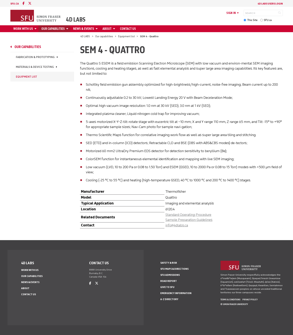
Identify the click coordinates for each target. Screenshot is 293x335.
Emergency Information (175, 293)
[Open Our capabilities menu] (67, 28)
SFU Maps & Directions (174, 269)
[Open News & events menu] (97, 28)
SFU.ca (268, 20)
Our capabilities (53, 29)
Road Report (168, 281)
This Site (252, 20)
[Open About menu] (114, 28)
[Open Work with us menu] (36, 28)
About (107, 29)
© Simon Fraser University (234, 304)
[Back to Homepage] (35, 16)
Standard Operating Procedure (188, 214)
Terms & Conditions (230, 299)
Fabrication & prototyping (35, 57)
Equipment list (126, 36)
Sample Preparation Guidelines (188, 220)
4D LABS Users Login (270, 3)
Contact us (128, 29)
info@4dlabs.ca (176, 225)
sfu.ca (14, 3)
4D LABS (75, 19)
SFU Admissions (170, 275)
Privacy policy (250, 299)
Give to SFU (167, 287)
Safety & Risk (168, 262)
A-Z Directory (169, 299)
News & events (83, 29)
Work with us (23, 29)
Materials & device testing (35, 67)
